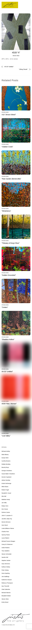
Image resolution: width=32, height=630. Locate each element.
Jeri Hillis (4, 502)
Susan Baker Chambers (8, 473)
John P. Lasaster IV (7, 515)
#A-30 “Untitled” (9, 66)
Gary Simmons (6, 563)
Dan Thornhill (5, 586)
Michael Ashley (6, 451)
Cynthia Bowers (6, 461)
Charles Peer (5, 531)
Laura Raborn (5, 538)
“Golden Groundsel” (9, 275)
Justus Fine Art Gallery (7, 624)
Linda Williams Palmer (8, 528)
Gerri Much (5, 525)
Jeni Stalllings (5, 576)
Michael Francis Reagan (8, 541)
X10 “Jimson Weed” (9, 115)
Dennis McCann (6, 522)
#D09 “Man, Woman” (9, 404)
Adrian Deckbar (6, 480)
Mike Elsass (5, 486)
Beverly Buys (5, 467)
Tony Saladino (5, 550)
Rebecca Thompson (7, 583)
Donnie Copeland (6, 477)
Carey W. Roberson (7, 544)
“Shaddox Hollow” (8, 339)
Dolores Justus (6, 512)
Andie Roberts (5, 547)
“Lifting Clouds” (23, 69)
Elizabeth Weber (6, 595)
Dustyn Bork (5, 457)
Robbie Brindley (6, 464)
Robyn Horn (5, 506)
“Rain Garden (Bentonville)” (11, 179)
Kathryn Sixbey (6, 567)
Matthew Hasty (6, 499)
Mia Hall (4, 496)
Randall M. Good (6, 493)
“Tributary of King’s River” (11, 243)
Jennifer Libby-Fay (7, 518)
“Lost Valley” (6, 436)
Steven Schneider (6, 554)
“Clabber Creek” (7, 147)
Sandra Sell (5, 557)
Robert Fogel (5, 490)
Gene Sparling (6, 573)
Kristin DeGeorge (6, 483)
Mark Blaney (5, 454)
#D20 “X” (16, 52)
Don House (5, 509)
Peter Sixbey (5, 570)
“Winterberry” (6, 211)
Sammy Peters (6, 534)
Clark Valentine (6, 589)
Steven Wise (16, 55)
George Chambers (7, 470)
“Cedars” (5, 307)
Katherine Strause (7, 579)
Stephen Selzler (6, 560)
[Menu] (28, 2)
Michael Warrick (6, 592)
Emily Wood (5, 602)
